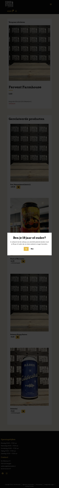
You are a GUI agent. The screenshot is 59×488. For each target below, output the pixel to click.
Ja (26, 249)
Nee (32, 249)
